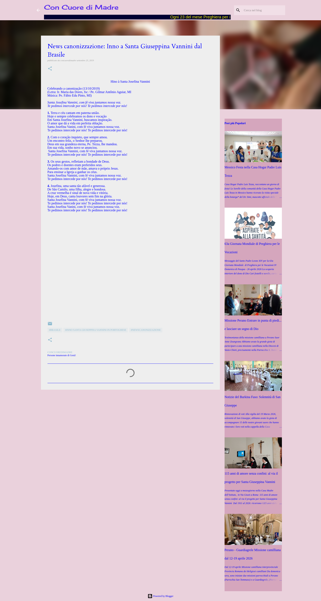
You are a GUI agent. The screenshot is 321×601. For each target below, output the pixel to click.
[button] (49, 69)
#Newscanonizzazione (146, 330)
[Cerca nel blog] (263, 10)
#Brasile (55, 330)
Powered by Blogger (160, 596)
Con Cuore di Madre (81, 7)
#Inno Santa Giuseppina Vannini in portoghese (95, 330)
